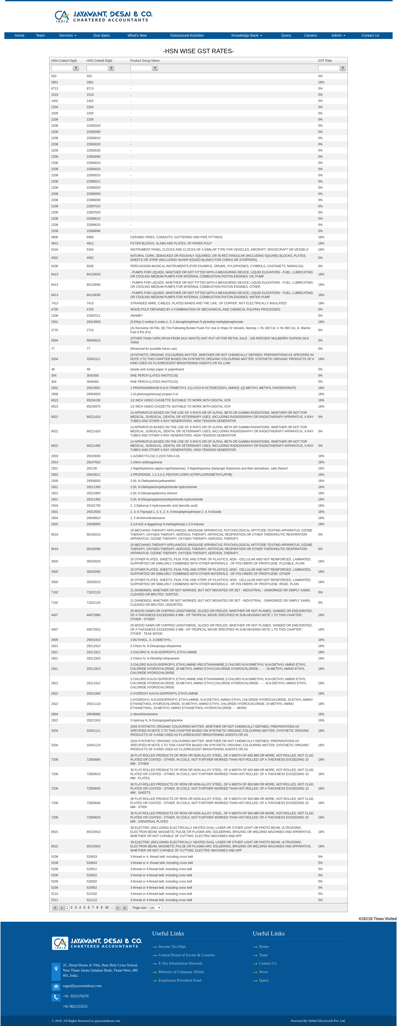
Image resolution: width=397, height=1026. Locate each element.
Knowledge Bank (246, 35)
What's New (137, 35)
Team (40, 35)
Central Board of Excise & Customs (187, 955)
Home (19, 35)
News (263, 971)
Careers (310, 35)
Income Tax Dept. (173, 946)
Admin (338, 35)
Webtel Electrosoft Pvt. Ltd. (326, 1021)
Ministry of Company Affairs (181, 971)
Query (286, 35)
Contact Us (370, 35)
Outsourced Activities (187, 35)
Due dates (102, 35)
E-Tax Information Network (180, 963)
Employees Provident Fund (180, 980)
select (160, 908)
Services (68, 35)
